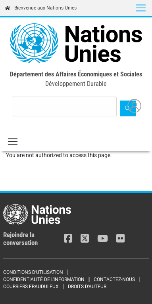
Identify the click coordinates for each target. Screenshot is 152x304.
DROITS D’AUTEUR (87, 286)
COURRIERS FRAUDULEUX (31, 286)
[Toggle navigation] (141, 8)
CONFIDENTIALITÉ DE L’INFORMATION (44, 279)
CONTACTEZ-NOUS (114, 279)
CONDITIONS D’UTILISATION (33, 272)
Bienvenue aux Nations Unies (41, 8)
